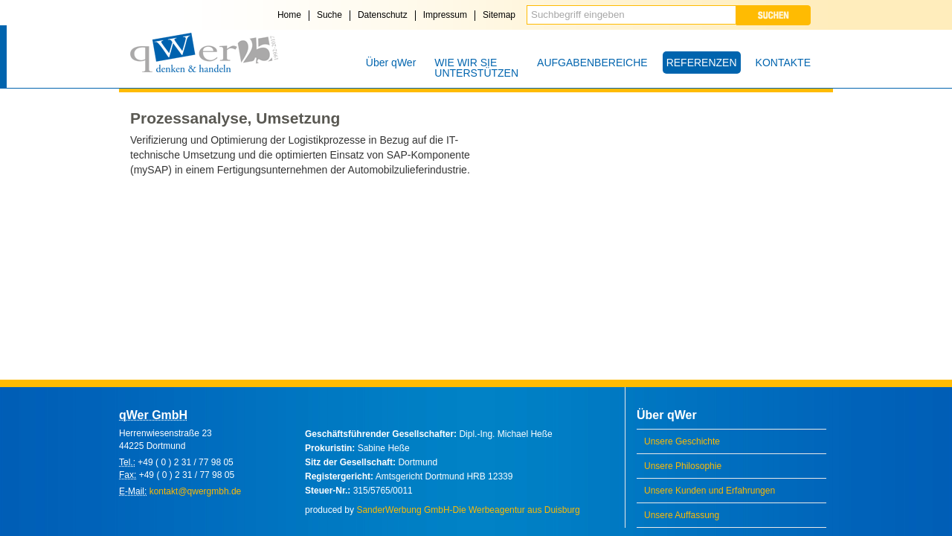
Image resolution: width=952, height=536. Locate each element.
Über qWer (391, 62)
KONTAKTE (783, 62)
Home (289, 15)
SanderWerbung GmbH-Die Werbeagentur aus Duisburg (467, 510)
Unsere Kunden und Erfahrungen (709, 490)
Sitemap (499, 15)
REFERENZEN (701, 62)
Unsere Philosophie (682, 466)
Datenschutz (383, 15)
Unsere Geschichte (682, 441)
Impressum (445, 15)
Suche (329, 15)
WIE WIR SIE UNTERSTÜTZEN (476, 68)
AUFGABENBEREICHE (592, 62)
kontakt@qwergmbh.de (195, 491)
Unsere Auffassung (681, 515)
